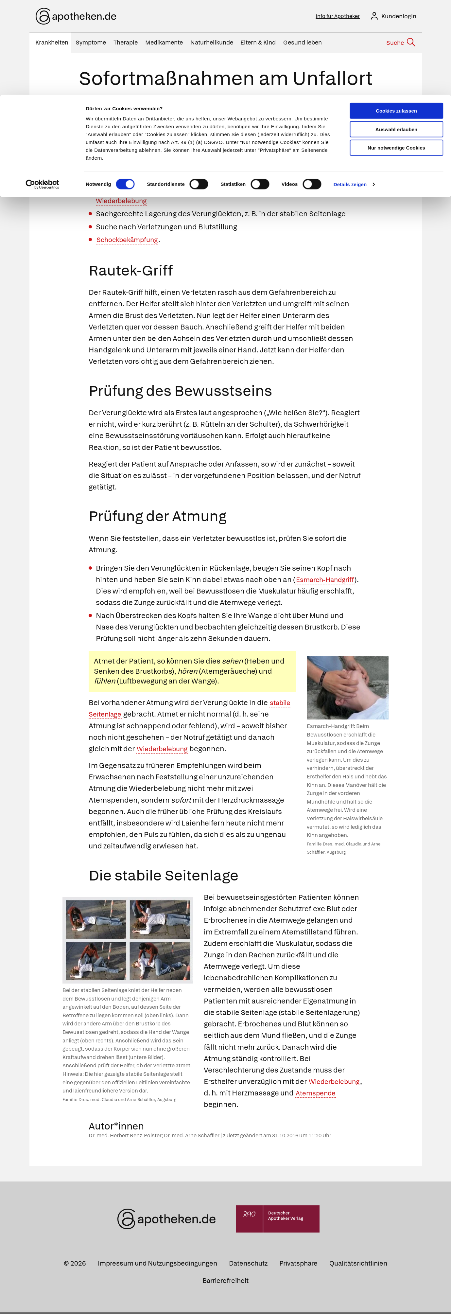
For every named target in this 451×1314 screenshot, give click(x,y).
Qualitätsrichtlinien (358, 1264)
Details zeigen (350, 89)
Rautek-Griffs (239, 152)
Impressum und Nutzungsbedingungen (157, 1264)
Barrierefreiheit (225, 1282)
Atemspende (226, 1106)
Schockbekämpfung (130, 241)
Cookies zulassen (396, 16)
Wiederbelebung (165, 750)
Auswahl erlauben (396, 34)
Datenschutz (248, 1264)
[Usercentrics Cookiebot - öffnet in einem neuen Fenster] (42, 90)
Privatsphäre (298, 1264)
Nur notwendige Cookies (396, 53)
